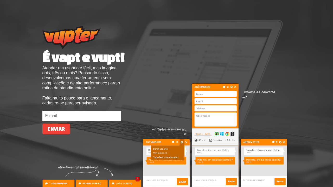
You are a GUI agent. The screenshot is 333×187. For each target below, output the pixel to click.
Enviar (56, 129)
